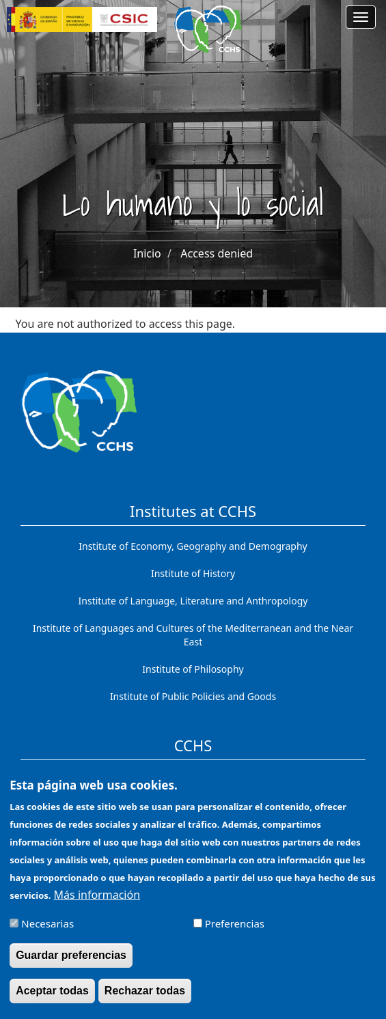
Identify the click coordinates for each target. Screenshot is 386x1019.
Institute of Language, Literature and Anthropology (193, 600)
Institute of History (193, 573)
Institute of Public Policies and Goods (193, 696)
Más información (97, 901)
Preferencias (234, 930)
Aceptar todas (52, 998)
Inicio (147, 253)
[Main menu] (361, 17)
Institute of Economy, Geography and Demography (193, 546)
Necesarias (47, 930)
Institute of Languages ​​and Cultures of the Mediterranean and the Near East (193, 635)
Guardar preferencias (71, 962)
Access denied (216, 253)
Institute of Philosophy (192, 668)
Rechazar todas (145, 998)
